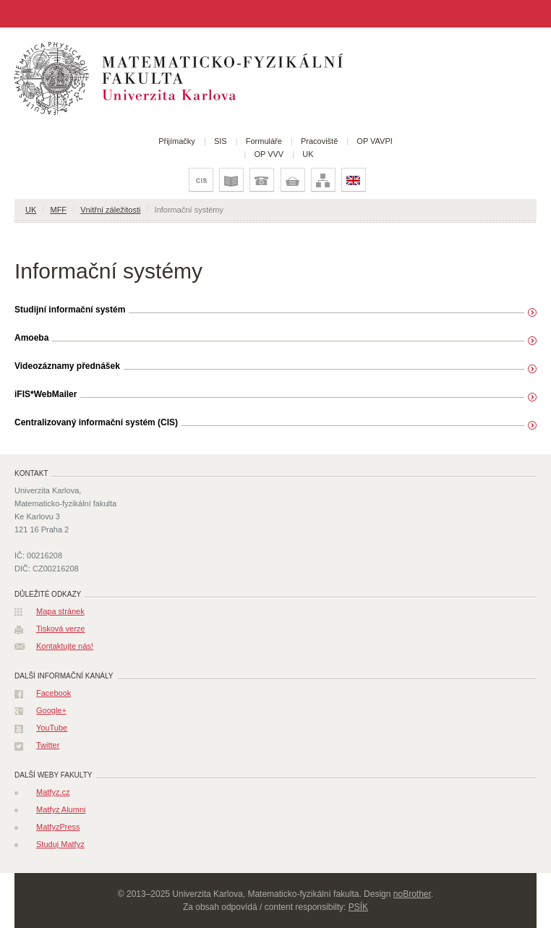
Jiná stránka (17, 14)
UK (307, 154)
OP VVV (268, 154)
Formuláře (264, 141)
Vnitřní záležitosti (110, 209)
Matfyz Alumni (60, 809)
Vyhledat (541, 14)
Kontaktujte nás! (64, 646)
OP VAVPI (374, 141)
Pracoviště (319, 141)
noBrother (412, 894)
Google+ (51, 710)
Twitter (47, 745)
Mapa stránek (60, 611)
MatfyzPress (58, 826)
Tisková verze (60, 628)
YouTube (51, 727)
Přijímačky (176, 141)
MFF (58, 209)
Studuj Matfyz (60, 844)
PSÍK (358, 907)
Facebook (53, 693)
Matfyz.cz (52, 792)
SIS (220, 141)
